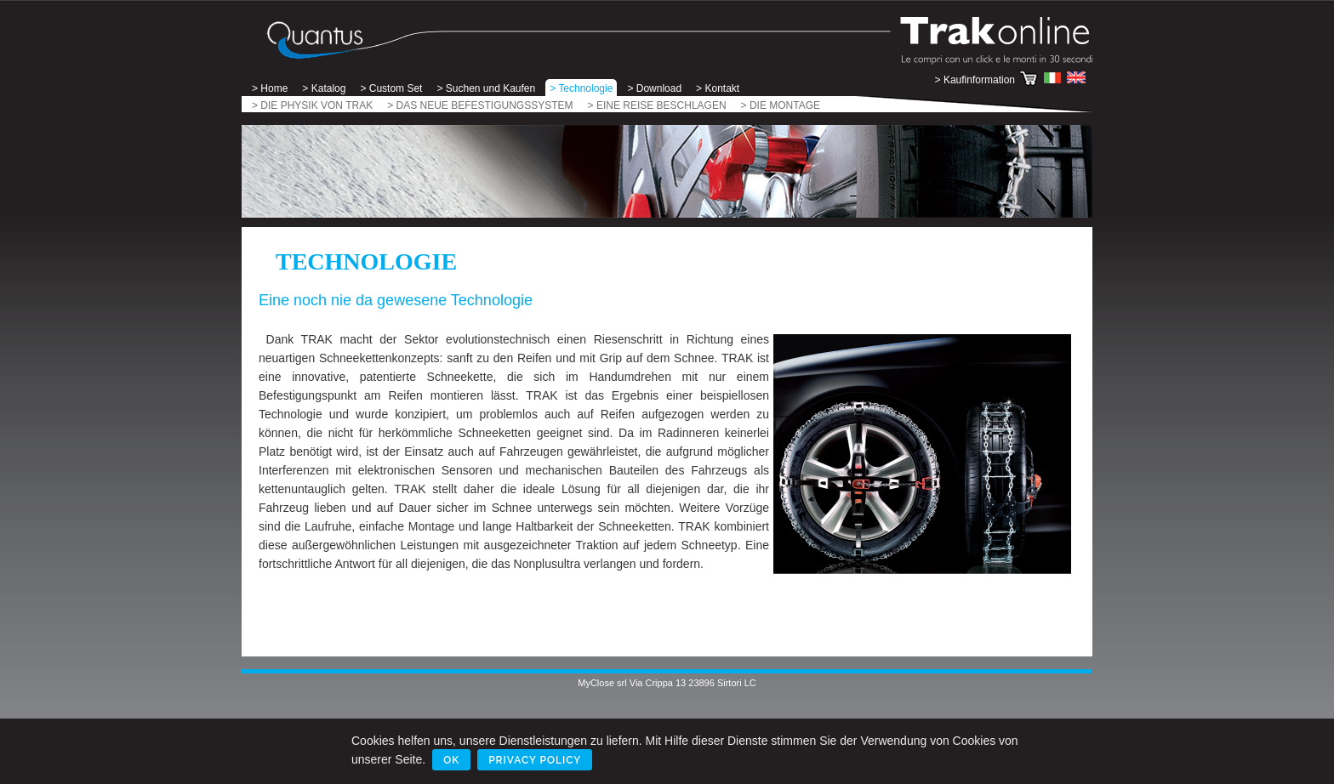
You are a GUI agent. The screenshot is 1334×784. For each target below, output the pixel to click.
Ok (451, 760)
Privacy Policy (534, 760)
